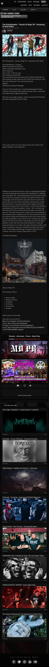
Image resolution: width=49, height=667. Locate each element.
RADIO (35, 1)
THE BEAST (10, 30)
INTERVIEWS (22, 1)
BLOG (30, 1)
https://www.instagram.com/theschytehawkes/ (16, 321)
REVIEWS (37, 5)
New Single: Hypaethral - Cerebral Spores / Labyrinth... (21, 410)
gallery (23, 9)
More (33, 9)
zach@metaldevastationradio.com (27, 339)
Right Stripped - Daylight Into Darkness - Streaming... (20, 468)
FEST (30, 5)
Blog (5, 13)
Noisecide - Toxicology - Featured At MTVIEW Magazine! (22, 497)
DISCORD (24, 5)
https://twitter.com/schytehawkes (17, 323)
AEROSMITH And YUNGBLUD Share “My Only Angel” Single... (24, 556)
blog (14, 9)
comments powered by (24, 395)
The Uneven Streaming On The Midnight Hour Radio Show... (23, 614)
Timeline (5, 9)
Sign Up (43, 1)
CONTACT (44, 5)
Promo (28, 336)
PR (15, 1)
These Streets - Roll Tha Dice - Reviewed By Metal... (20, 526)
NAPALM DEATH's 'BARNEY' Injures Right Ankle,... (20, 585)
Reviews (12, 336)
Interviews (21, 336)
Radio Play (36, 336)
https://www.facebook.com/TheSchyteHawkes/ (19, 325)
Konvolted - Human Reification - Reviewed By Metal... (20, 439)
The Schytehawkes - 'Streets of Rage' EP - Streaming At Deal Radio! (11, 16)
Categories (10, 13)
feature (17, 13)
